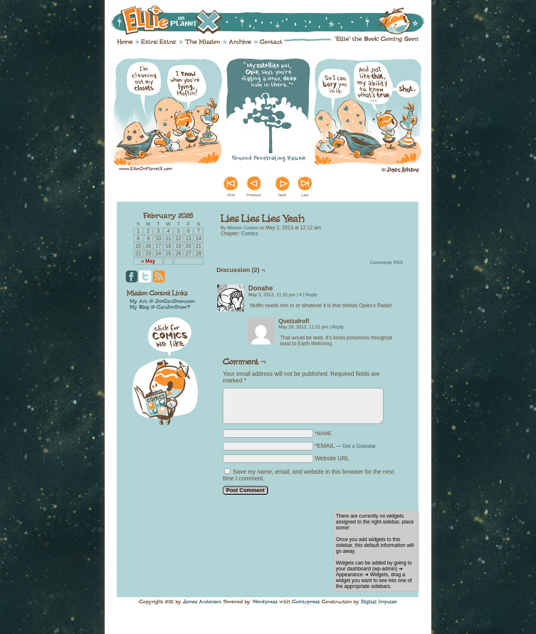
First (231, 195)
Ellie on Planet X (273, 20)
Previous (253, 195)
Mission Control (242, 227)
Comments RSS (386, 262)
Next (282, 195)
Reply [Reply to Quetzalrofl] (338, 326)
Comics (249, 233)
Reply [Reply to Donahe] (311, 294)
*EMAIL (345, 445)
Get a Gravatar (359, 446)
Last (304, 195)
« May (148, 261)
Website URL (332, 458)
